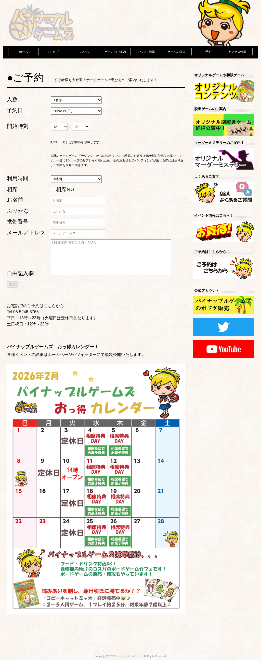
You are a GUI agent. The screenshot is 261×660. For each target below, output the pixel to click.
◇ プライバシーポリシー (209, 642)
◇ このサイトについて (52, 642)
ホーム (23, 52)
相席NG (63, 189)
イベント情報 (146, 52)
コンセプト (54, 52)
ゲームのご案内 (115, 52)
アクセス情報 (237, 52)
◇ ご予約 (104, 642)
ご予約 (207, 52)
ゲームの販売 (176, 52)
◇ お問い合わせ (157, 642)
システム (85, 52)
